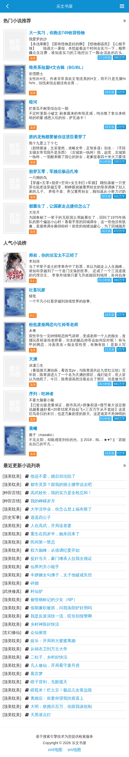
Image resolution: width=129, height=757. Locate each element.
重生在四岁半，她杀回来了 (55, 534)
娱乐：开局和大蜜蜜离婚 (53, 641)
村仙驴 (36, 591)
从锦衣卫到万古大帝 (48, 649)
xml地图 (55, 749)
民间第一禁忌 (42, 542)
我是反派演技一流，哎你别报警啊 (61, 616)
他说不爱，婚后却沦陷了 (53, 476)
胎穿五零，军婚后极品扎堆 (53, 171)
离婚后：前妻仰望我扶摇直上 (57, 698)
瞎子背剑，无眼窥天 (48, 682)
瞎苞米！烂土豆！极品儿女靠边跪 (61, 690)
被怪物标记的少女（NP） (53, 599)
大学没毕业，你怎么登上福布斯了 (61, 509)
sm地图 (74, 749)
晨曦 (33, 428)
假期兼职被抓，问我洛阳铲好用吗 (61, 608)
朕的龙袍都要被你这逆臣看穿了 (57, 137)
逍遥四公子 (40, 517)
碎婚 (34, 583)
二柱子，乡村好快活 (48, 657)
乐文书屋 (64, 6)
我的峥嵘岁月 (42, 501)
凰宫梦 (36, 673)
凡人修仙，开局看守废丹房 (55, 665)
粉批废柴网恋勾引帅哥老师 (53, 324)
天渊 (33, 359)
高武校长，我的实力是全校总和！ (61, 493)
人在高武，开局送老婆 (50, 525)
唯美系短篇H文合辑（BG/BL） (57, 67)
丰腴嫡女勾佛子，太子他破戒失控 (61, 575)
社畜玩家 (37, 290)
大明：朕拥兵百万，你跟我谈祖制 (61, 706)
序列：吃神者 (41, 394)
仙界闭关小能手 (44, 567)
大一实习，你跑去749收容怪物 (57, 33)
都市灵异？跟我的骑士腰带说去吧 (61, 484)
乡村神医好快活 (44, 624)
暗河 (33, 102)
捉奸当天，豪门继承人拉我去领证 (61, 558)
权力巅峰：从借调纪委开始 (55, 550)
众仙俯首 (38, 632)
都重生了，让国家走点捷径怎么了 (59, 206)
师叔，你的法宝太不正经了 (53, 255)
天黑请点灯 (40, 715)
